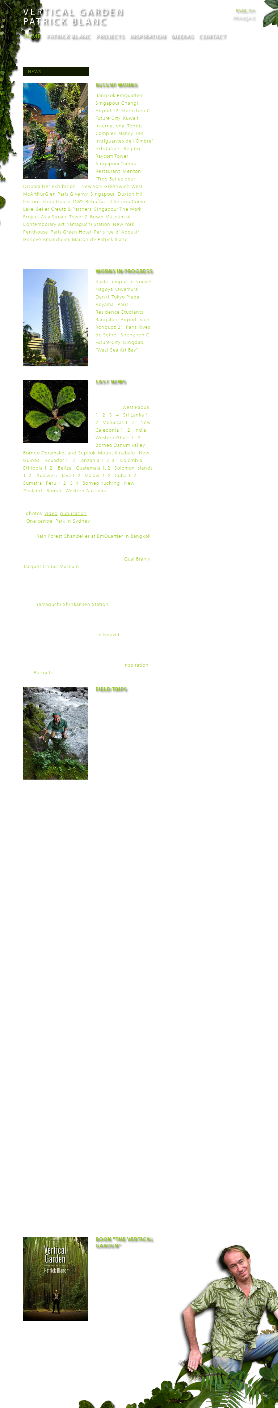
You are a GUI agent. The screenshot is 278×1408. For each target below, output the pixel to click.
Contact (212, 36)
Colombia (131, 460)
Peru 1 (53, 483)
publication (73, 513)
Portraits (43, 672)
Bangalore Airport (116, 319)
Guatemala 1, (91, 468)
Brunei (54, 490)
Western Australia (86, 490)
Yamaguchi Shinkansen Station (72, 604)
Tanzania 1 (91, 460)
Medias (182, 36)
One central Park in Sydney (58, 521)
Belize (65, 468)
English (245, 10)
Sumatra (32, 483)
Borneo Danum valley (120, 445)
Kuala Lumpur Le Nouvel (124, 281)
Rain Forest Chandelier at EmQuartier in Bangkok (94, 536)
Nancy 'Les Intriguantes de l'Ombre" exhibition (124, 141)
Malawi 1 (95, 475)
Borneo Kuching (101, 483)
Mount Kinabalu (116, 452)
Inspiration (148, 36)
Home (32, 36)
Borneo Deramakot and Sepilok (59, 452)
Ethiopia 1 (35, 468)
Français (244, 18)
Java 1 (68, 475)
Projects (110, 36)
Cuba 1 (123, 475)
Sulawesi (47, 475)
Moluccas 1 (115, 422)
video (51, 513)
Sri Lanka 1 (135, 414)
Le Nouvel (107, 634)
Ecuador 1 (56, 460)
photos (34, 513)
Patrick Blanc (68, 36)
